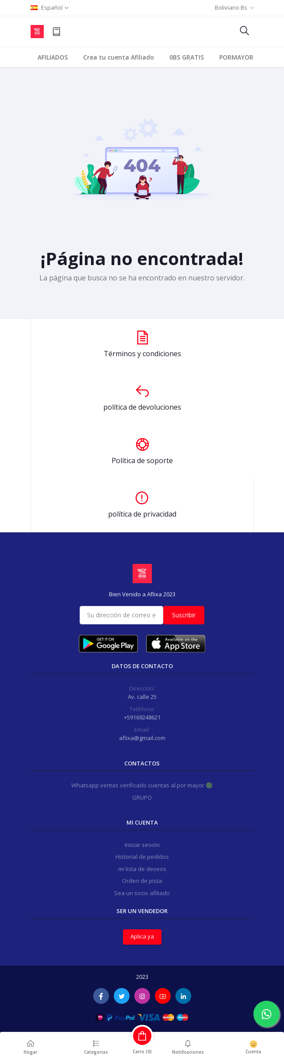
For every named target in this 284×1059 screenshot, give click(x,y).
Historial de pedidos (142, 857)
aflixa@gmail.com (142, 738)
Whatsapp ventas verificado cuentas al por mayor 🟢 (142, 785)
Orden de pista (142, 881)
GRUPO (142, 797)
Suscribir (184, 615)
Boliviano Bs (231, 7)
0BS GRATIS (186, 57)
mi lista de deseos (142, 869)
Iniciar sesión (142, 845)
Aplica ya (142, 936)
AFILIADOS (53, 57)
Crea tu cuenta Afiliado (118, 57)
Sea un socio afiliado (142, 893)
